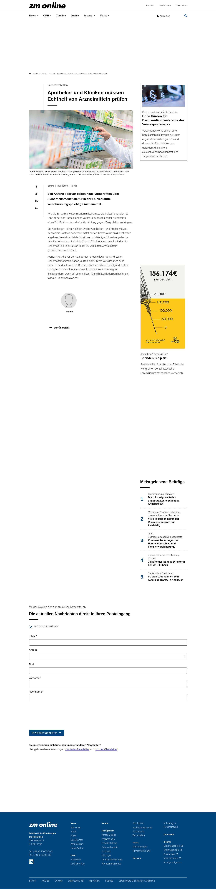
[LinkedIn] (31, 862)
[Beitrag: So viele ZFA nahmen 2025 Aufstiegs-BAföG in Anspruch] (163, 577)
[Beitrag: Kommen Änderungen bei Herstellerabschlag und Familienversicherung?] (163, 541)
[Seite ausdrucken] (36, 208)
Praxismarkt (169, 855)
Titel (31, 665)
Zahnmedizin (77, 845)
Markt (108, 15)
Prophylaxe (138, 824)
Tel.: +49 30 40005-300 (40, 852)
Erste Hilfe (76, 860)
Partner (32, 882)
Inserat (92, 15)
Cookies (59, 882)
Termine (63, 15)
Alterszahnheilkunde (111, 865)
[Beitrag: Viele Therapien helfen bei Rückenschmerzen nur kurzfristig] (163, 519)
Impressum (94, 882)
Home (33, 74)
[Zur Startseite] (47, 5)
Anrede (33, 650)
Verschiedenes (171, 859)
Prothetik (106, 852)
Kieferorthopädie (110, 848)
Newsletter (181, 6)
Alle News (75, 828)
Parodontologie (109, 836)
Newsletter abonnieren (44, 733)
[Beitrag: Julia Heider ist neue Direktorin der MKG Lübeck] (163, 561)
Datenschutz (74, 882)
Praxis (73, 837)
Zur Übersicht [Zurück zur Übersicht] (61, 328)
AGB (44, 882)
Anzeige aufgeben (172, 863)
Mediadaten (165, 6)
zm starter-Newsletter (77, 750)
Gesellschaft (77, 841)
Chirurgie (106, 856)
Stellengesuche (171, 851)
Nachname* (36, 692)
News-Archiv (77, 849)
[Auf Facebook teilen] (36, 187)
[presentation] (52, 715)
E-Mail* (33, 637)
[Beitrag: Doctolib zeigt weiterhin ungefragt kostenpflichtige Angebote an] (163, 500)
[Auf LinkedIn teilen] (36, 201)
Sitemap (109, 882)
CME (47, 15)
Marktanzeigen (140, 848)
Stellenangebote (172, 847)
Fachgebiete (108, 831)
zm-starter (169, 835)
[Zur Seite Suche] (185, 16)
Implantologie (108, 840)
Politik (73, 832)
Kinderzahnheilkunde (112, 860)
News (32, 15)
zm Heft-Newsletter (106, 750)
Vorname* (35, 679)
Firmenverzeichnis (141, 852)
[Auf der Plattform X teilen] (36, 194)
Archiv (78, 15)
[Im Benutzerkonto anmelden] (163, 16)
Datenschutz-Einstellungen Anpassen (137, 882)
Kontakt (150, 6)
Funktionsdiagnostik (142, 828)
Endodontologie (109, 844)
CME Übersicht (78, 865)
